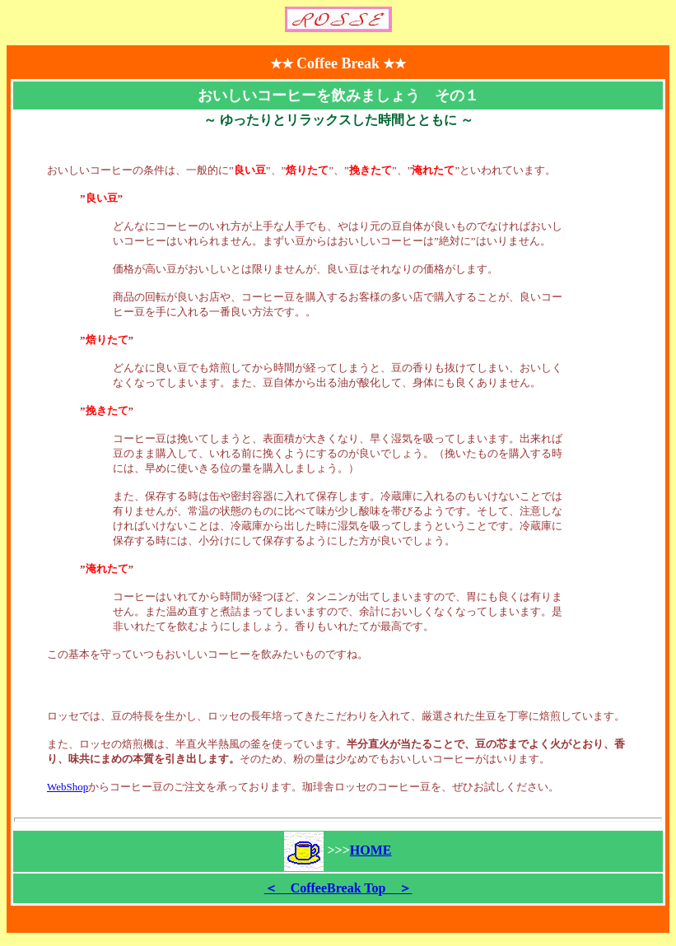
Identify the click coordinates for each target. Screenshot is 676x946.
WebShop (67, 787)
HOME (371, 850)
